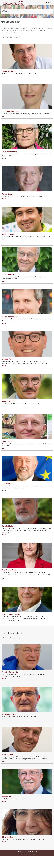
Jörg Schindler (8, 526)
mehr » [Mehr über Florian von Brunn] (4, 76)
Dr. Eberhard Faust (9, 152)
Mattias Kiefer (7, 359)
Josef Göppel (7, 754)
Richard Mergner (9, 401)
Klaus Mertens (7, 441)
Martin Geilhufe (8, 234)
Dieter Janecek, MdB (10, 317)
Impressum (20, 851)
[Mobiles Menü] (48, 2)
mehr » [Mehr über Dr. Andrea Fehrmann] (4, 116)
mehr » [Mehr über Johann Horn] (4, 801)
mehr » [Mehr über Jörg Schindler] (4, 534)
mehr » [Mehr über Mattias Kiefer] (4, 365)
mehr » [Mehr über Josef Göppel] (4, 761)
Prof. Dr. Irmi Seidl (9, 570)
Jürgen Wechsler (9, 714)
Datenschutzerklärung (31, 851)
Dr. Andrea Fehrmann (10, 111)
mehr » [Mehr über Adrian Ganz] (4, 198)
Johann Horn (7, 797)
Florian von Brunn (9, 71)
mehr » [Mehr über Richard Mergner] (4, 406)
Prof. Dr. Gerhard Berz (10, 672)
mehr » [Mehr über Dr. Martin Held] (4, 281)
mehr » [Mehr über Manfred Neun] (4, 490)
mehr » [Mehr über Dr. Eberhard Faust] (4, 158)
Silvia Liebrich (7, 837)
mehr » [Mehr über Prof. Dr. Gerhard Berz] (4, 678)
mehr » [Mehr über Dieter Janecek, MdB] (4, 323)
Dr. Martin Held (8, 274)
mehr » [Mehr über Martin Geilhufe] (4, 239)
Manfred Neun (8, 484)
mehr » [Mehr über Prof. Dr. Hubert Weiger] (4, 623)
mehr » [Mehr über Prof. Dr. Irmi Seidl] (4, 578)
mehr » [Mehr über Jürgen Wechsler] (4, 719)
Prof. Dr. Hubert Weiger (11, 614)
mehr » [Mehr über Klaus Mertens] (4, 448)
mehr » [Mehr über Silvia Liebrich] (4, 841)
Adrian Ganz (7, 194)
